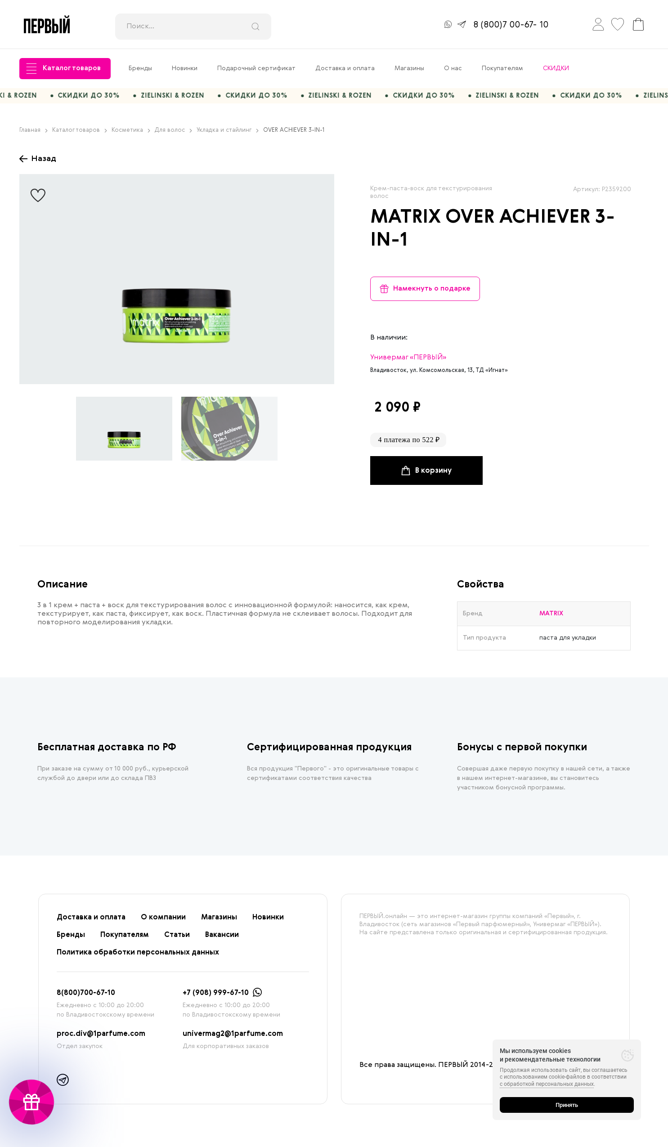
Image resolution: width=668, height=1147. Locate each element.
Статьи (177, 939)
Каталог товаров (63, 68)
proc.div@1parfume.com (101, 1038)
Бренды (140, 68)
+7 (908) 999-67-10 (216, 997)
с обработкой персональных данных (547, 1084)
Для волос (173, 135)
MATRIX (405, 222)
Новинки (184, 68)
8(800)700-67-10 (86, 997)
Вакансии (222, 939)
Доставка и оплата (345, 68)
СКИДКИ (556, 68)
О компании (163, 922)
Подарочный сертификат (256, 68)
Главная (33, 135)
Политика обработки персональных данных (138, 957)
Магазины (409, 68)
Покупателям (502, 68)
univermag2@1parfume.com (233, 1038)
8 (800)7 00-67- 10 (510, 25)
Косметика (131, 135)
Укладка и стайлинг (228, 135)
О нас (453, 68)
